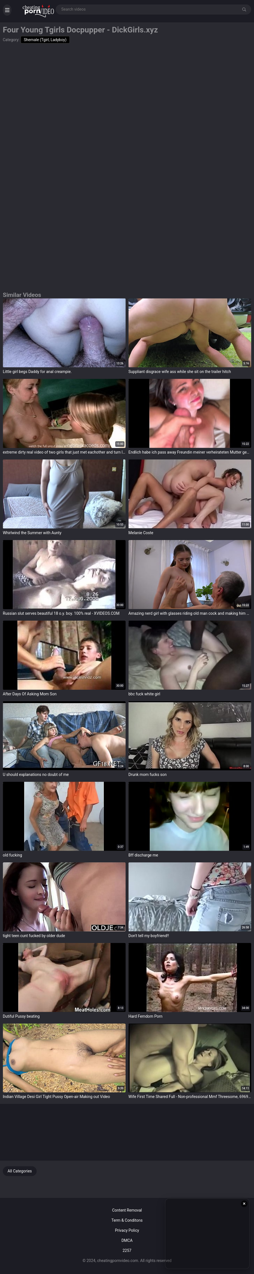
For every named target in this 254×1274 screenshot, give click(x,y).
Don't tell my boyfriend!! (148, 935)
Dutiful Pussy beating (21, 1016)
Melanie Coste (140, 533)
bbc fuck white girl (144, 694)
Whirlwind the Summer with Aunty (32, 533)
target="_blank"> (64, 332)
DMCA (127, 1240)
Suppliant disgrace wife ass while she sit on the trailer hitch (179, 371)
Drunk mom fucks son (147, 774)
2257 (127, 1250)
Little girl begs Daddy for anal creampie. (37, 371)
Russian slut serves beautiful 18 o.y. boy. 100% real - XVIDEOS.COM (61, 613)
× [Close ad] (244, 1203)
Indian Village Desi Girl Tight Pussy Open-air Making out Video (56, 1096)
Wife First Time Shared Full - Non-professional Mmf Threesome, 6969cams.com (189, 1096)
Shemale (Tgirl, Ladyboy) (45, 39)
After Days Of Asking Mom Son (30, 694)
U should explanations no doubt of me (36, 774)
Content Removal (127, 1210)
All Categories (20, 1171)
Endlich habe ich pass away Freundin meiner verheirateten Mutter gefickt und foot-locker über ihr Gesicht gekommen (189, 452)
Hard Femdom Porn (145, 1016)
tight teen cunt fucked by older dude (34, 935)
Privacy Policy (127, 1230)
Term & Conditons (126, 1220)
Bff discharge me (143, 855)
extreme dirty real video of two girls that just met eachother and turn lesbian (64, 452)
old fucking (12, 855)
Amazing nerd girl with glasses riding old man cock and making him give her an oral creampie (189, 613)
